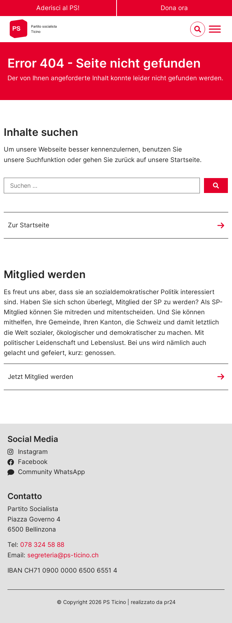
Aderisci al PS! (58, 8)
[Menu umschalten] (215, 29)
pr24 (170, 602)
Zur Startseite (28, 225)
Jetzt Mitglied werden (40, 376)
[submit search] (216, 185)
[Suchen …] (102, 185)
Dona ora (174, 8)
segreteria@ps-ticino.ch (63, 555)
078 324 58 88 (42, 544)
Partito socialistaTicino (44, 29)
